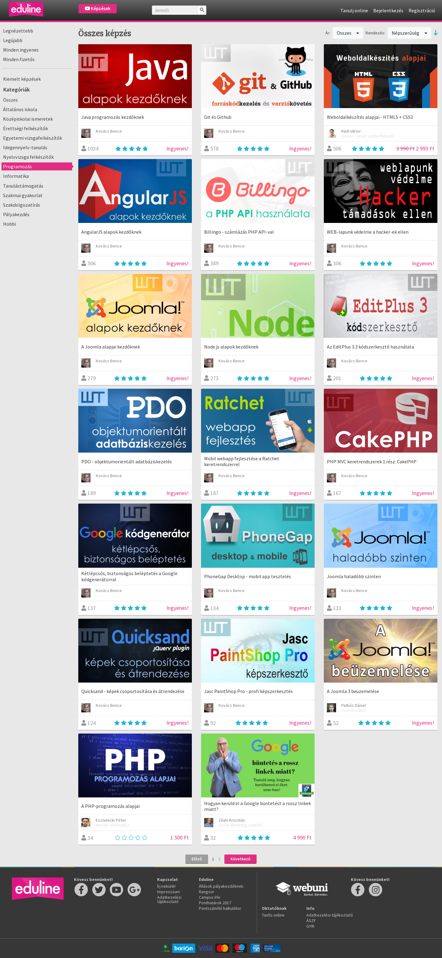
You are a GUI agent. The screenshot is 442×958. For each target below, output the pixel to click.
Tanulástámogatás (23, 186)
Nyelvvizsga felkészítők (28, 157)
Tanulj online (354, 10)
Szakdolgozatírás (21, 205)
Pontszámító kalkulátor (220, 908)
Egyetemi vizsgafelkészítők (32, 138)
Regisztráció (422, 10)
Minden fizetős (19, 59)
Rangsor (206, 891)
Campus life (209, 897)
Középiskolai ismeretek (28, 119)
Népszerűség (409, 33)
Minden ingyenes (21, 50)
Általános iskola (20, 109)
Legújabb (12, 40)
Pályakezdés (16, 214)
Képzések (97, 8)
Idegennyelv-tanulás (25, 147)
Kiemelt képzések (22, 79)
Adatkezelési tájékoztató (169, 899)
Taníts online (273, 915)
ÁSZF (311, 920)
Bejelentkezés (388, 10)
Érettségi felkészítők (25, 128)
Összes (10, 100)
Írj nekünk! (166, 886)
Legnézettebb (18, 31)
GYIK (310, 926)
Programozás (17, 166)
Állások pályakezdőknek (221, 886)
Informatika (16, 176)
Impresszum (168, 891)
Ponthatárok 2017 (215, 902)
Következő (240, 859)
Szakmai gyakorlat (23, 195)
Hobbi (9, 224)
